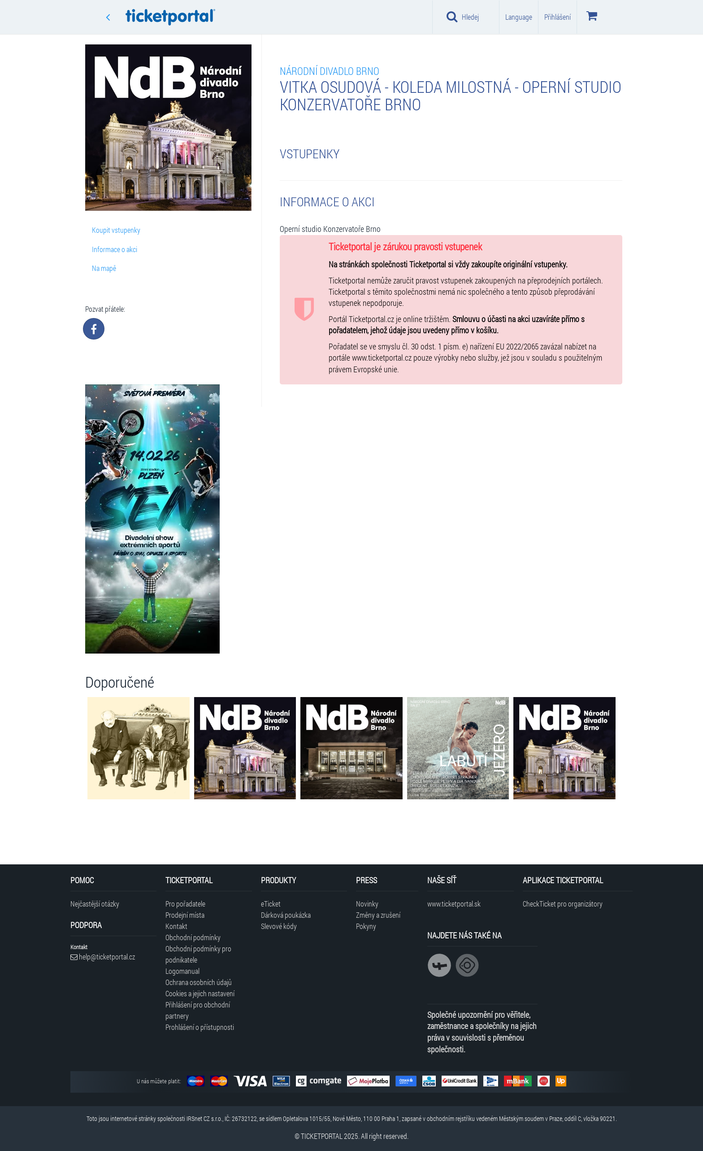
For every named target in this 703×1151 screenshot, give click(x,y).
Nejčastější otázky (94, 903)
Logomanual (182, 971)
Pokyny (366, 926)
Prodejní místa (184, 915)
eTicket (271, 903)
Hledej (463, 16)
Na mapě (104, 268)
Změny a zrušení (378, 915)
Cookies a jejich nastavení (199, 993)
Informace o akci (114, 249)
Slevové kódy (279, 926)
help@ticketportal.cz (102, 956)
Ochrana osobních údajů (198, 982)
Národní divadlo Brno (329, 71)
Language (518, 17)
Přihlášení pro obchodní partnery (197, 1010)
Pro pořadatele (185, 903)
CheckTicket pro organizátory (563, 903)
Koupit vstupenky (116, 230)
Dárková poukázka (286, 915)
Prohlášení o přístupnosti (199, 1027)
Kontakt (176, 926)
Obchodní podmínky (193, 937)
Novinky (367, 903)
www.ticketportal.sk (454, 903)
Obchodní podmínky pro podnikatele (198, 954)
